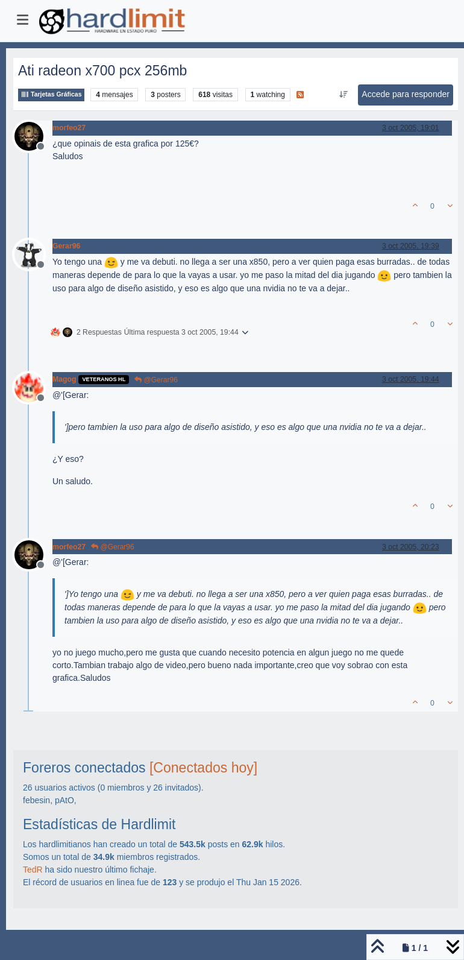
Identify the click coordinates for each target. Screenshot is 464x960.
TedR (33, 869)
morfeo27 (69, 128)
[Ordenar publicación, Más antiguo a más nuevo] (343, 94)
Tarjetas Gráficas (51, 94)
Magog (64, 379)
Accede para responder (406, 94)
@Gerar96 (156, 380)
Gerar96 (66, 246)
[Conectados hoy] (203, 767)
